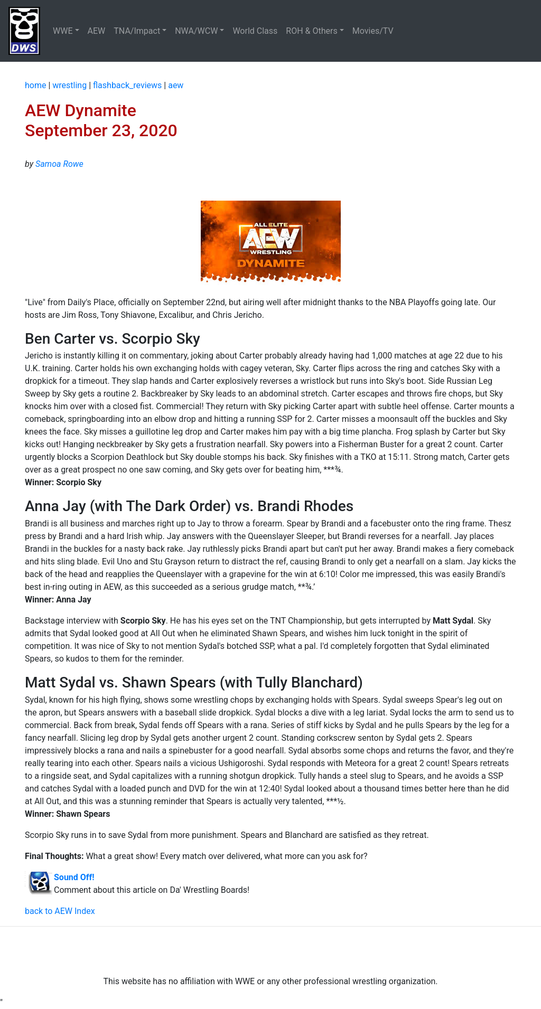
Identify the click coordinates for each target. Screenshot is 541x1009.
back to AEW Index (60, 911)
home (35, 85)
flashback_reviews (127, 85)
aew (175, 85)
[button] (66, 31)
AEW (97, 31)
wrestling (69, 85)
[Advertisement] (270, 951)
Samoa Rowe (59, 164)
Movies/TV (374, 31)
